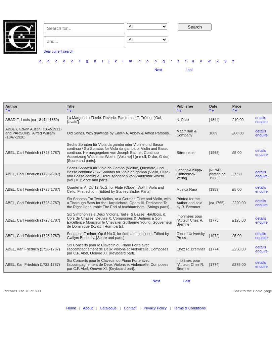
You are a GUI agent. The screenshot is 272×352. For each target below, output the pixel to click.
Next (158, 70)
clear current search (58, 51)
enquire (261, 122)
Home (71, 308)
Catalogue (108, 308)
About (88, 308)
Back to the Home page (252, 291)
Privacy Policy (155, 308)
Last (189, 70)
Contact (130, 308)
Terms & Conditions (190, 308)
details (260, 118)
